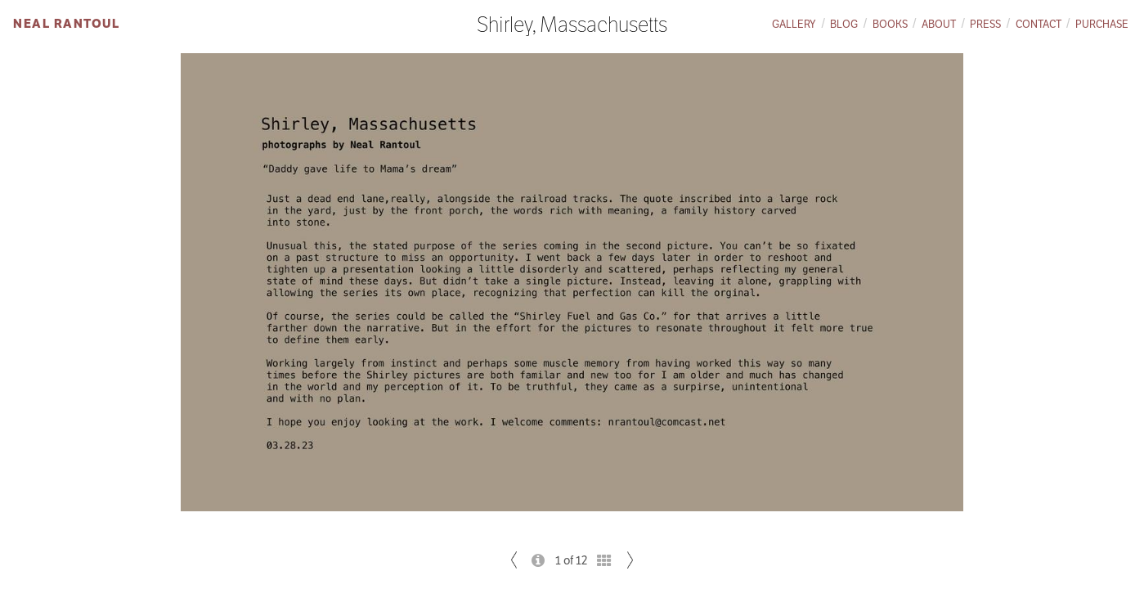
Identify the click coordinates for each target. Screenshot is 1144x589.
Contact (1038, 24)
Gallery (794, 24)
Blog (844, 24)
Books (890, 24)
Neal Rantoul (66, 23)
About (939, 24)
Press (985, 24)
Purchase (1101, 24)
